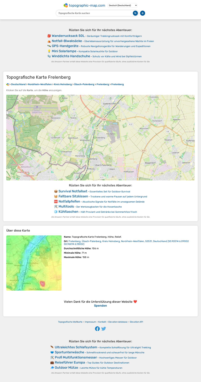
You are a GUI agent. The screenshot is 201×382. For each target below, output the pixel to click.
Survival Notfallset (73, 191)
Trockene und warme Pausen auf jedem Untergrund (118, 196)
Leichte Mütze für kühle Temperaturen (101, 367)
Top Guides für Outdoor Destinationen (108, 362)
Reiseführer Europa (70, 362)
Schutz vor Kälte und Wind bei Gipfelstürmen (117, 56)
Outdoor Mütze (66, 367)
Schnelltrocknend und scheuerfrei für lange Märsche (115, 352)
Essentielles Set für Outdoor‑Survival (110, 191)
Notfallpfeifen (69, 201)
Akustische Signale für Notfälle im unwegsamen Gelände (113, 201)
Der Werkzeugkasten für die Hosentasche (99, 206)
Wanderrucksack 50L (68, 36)
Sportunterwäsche (69, 352)
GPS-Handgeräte (65, 46)
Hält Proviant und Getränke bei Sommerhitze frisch (109, 212)
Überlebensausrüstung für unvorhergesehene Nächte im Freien (119, 41)
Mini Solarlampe (64, 51)
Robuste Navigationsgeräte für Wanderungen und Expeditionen (115, 46)
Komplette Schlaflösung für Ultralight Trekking (125, 347)
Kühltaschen (68, 211)
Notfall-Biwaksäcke (67, 41)
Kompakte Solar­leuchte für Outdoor (98, 51)
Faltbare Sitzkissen (73, 196)
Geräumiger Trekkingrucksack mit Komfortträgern (114, 36)
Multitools (66, 206)
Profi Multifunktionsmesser (76, 357)
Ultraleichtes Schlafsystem (76, 347)
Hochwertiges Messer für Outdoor (118, 357)
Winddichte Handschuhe (71, 56)
